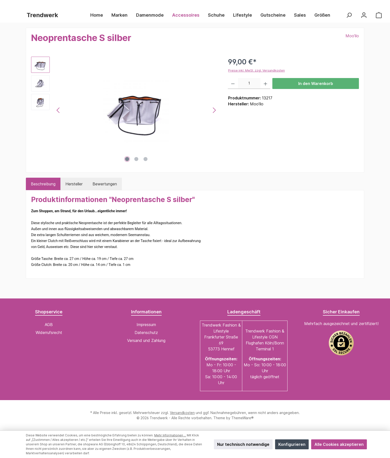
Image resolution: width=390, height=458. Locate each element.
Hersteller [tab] (74, 183)
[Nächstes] (214, 110)
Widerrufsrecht (49, 332)
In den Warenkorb (315, 83)
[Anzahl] (249, 83)
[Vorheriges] (58, 110)
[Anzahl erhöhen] (265, 83)
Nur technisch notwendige (243, 444)
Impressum (146, 324)
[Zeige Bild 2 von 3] (136, 159)
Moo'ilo (352, 35)
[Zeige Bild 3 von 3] (145, 159)
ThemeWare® (242, 418)
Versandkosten (182, 413)
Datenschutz (146, 332)
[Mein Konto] (364, 15)
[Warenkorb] (379, 15)
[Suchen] (349, 15)
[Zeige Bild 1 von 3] (127, 159)
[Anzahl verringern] (233, 83)
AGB (49, 324)
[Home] (98, 15)
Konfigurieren (291, 444)
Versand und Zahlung (146, 340)
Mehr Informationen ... (170, 435)
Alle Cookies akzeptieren (339, 444)
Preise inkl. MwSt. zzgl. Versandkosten (256, 70)
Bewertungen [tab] (105, 183)
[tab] (43, 184)
